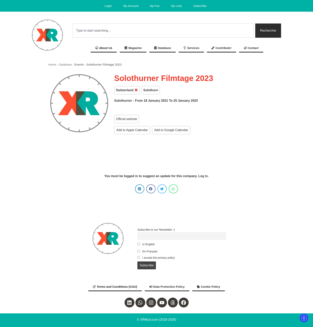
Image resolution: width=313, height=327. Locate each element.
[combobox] (163, 30)
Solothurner (123, 100)
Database (65, 64)
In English (146, 244)
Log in (203, 176)
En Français (147, 251)
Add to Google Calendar (171, 130)
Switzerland (127, 90)
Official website (126, 119)
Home (52, 64)
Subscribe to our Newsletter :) (156, 229)
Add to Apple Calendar (132, 130)
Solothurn (150, 90)
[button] (139, 188)
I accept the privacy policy (156, 257)
